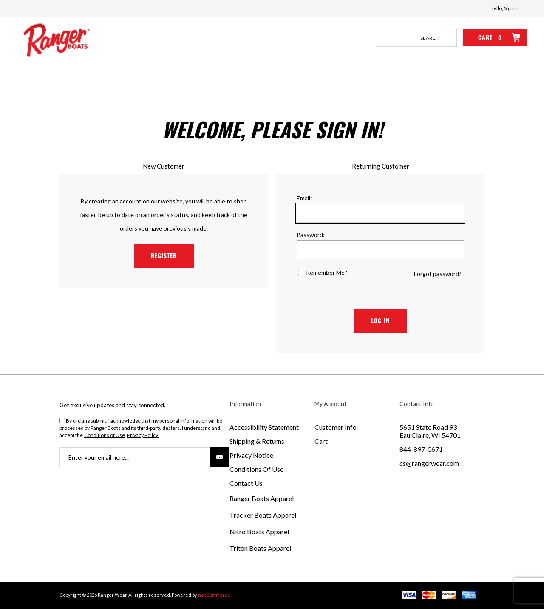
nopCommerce (214, 595)
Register (164, 255)
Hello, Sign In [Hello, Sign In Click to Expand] (504, 8)
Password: (311, 234)
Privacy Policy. (143, 435)
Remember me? (326, 272)
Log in (380, 320)
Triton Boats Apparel (260, 548)
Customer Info (335, 427)
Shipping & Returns (257, 441)
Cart (321, 441)
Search (447, 37)
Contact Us (246, 483)
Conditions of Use (104, 435)
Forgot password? (438, 273)
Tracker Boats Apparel (263, 515)
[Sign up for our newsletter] (145, 457)
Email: (304, 198)
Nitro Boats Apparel (259, 531)
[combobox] (407, 37)
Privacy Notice (251, 455)
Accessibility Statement (264, 427)
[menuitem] (272, 427)
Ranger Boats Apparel (262, 498)
